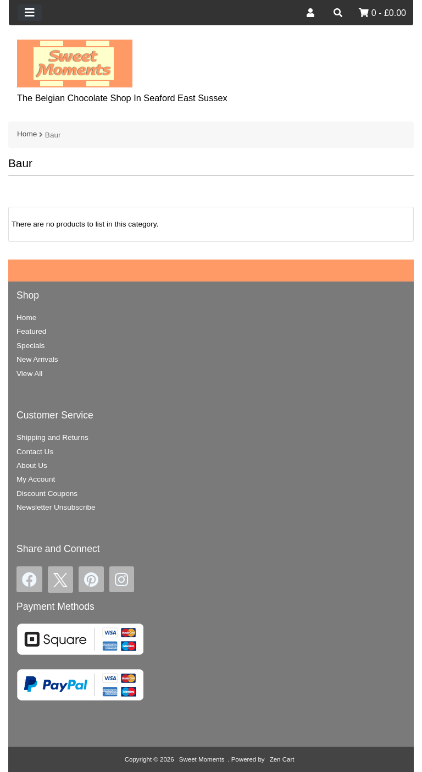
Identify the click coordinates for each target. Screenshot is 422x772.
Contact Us (34, 452)
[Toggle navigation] (30, 12)
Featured (31, 331)
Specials (30, 345)
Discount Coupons (46, 493)
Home (27, 134)
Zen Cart (282, 759)
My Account (35, 479)
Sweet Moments (202, 759)
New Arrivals (37, 359)
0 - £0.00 (382, 13)
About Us (31, 465)
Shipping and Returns (52, 437)
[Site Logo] (74, 63)
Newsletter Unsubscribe (56, 507)
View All (29, 374)
